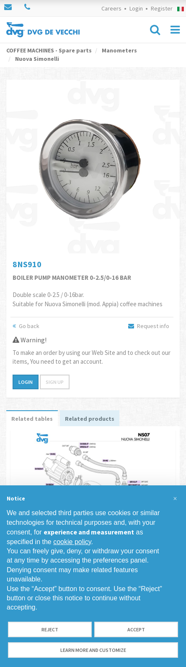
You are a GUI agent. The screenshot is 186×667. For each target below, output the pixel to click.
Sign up (55, 382)
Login (136, 8)
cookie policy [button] (72, 541)
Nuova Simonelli (36, 59)
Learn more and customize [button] (93, 650)
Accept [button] (136, 629)
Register (162, 8)
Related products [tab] (89, 418)
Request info (148, 326)
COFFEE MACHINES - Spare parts (49, 50)
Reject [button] (49, 629)
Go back (26, 326)
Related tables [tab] (32, 418)
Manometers (119, 50)
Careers (111, 8)
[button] (175, 498)
